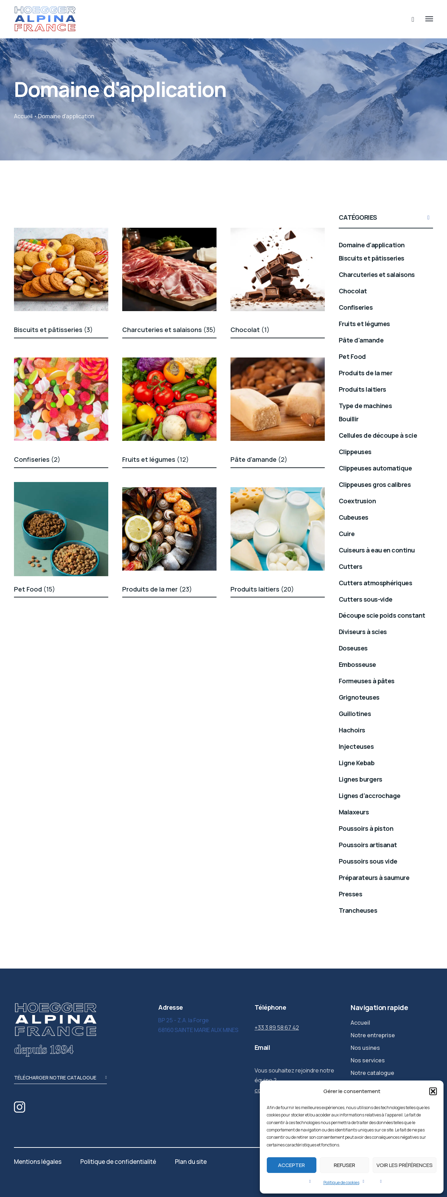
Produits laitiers (262, 589)
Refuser (344, 1165)
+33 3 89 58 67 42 (277, 1027)
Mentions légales (37, 1162)
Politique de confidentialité (118, 1162)
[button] (433, 1091)
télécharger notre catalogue (60, 1078)
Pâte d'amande (258, 459)
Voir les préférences (404, 1165)
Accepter (291, 1165)
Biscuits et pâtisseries (53, 329)
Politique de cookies (341, 1182)
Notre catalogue (372, 1073)
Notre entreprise (373, 1035)
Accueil (23, 116)
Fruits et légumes (155, 459)
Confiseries (37, 459)
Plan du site (191, 1162)
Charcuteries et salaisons (169, 329)
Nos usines (365, 1048)
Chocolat (250, 329)
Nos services (368, 1060)
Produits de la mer (157, 589)
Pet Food (34, 589)
